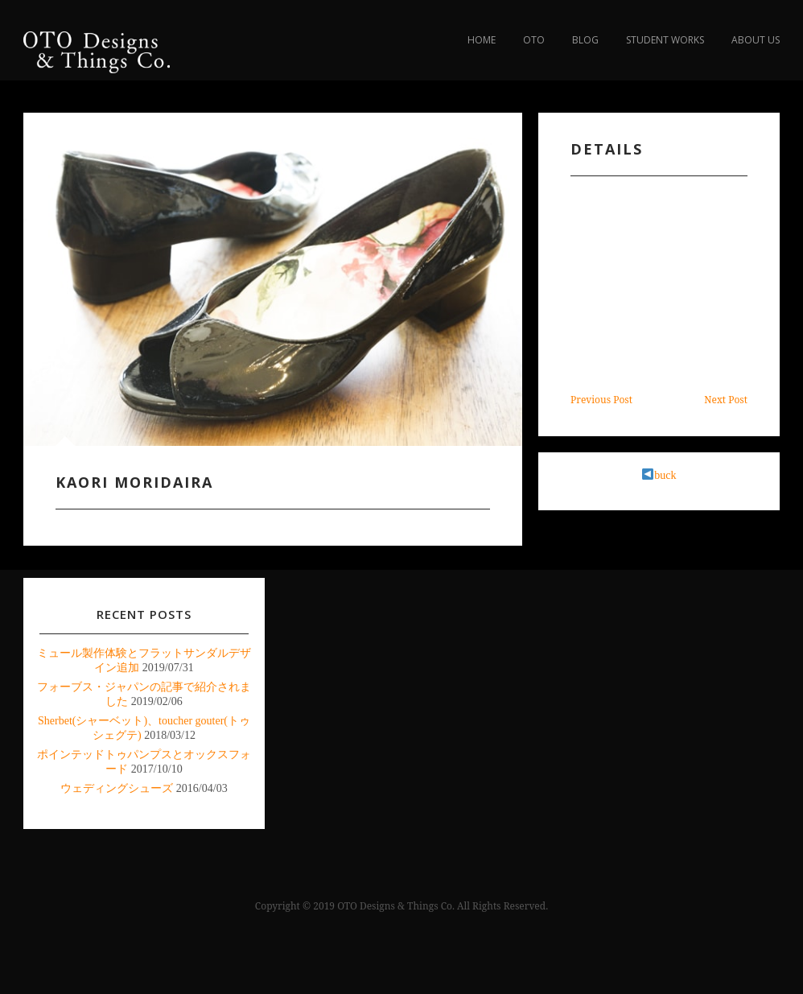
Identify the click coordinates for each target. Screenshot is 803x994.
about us (755, 40)
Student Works (665, 40)
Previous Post (601, 399)
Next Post (725, 399)
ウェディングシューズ (116, 788)
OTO (534, 40)
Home (481, 40)
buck (659, 475)
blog (585, 40)
